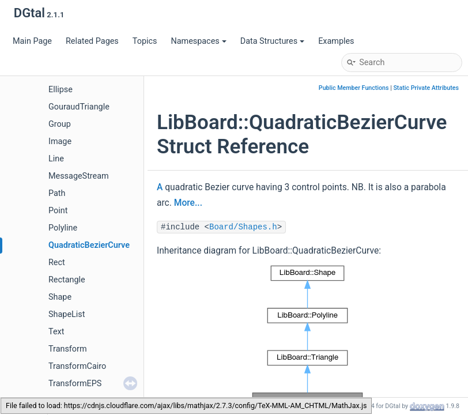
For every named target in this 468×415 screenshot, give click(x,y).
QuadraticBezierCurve (89, 245)
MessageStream (78, 176)
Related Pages (92, 41)
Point (57, 211)
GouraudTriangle (79, 107)
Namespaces (198, 41)
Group (59, 124)
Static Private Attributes (426, 88)
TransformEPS (74, 383)
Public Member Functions (354, 88)
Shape (59, 297)
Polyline (62, 228)
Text (56, 332)
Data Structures (272, 41)
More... (188, 203)
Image (59, 141)
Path (56, 193)
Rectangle (66, 280)
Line (56, 159)
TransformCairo (77, 366)
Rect (56, 262)
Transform (67, 349)
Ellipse (60, 90)
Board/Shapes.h (243, 227)
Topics (145, 41)
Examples (336, 41)
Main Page (32, 41)
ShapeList (66, 314)
